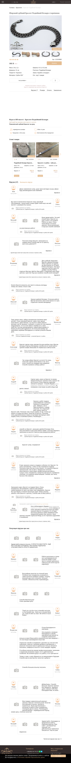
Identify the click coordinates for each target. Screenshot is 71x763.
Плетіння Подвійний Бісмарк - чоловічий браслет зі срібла (30, 336)
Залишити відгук (26, 182)
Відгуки (17, 170)
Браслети (19, 7)
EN (14, 2)
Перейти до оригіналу (42, 504)
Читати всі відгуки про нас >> (52, 739)
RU (17, 2)
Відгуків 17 (34, 90)
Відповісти (57, 192)
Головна (11, 7)
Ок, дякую (58, 756)
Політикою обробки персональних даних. (31, 757)
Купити (17, 176)
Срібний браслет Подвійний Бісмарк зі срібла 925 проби (30, 209)
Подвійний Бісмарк (45, 70)
